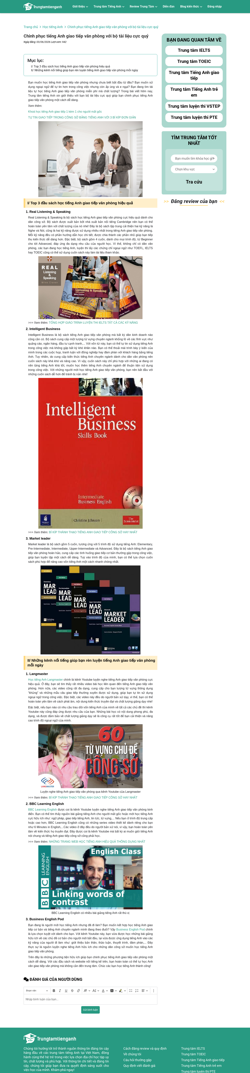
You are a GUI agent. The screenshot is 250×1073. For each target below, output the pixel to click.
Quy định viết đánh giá (139, 1066)
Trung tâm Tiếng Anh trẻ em (194, 92)
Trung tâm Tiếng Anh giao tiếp (194, 75)
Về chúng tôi (132, 1054)
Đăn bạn (194, 202)
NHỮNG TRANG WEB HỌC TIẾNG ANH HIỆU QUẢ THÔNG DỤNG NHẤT (97, 841)
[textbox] (90, 999)
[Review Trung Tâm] (143, 7)
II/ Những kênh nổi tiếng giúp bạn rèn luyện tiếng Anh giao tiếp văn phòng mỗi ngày (84, 70)
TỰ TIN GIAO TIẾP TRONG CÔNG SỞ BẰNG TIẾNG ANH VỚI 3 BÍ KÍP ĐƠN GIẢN (82, 117)
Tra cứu (194, 182)
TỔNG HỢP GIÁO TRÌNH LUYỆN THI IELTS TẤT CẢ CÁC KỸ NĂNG (93, 322)
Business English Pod (130, 929)
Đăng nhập (214, 6)
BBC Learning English (42, 809)
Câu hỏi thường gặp (137, 1060)
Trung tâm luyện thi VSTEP (194, 106)
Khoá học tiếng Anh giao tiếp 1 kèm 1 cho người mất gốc (65, 111)
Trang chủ (31, 27)
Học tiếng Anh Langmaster (45, 679)
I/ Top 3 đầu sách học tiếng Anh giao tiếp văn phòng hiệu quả (70, 66)
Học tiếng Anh (53, 27)
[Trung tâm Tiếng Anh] (109, 7)
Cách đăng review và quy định (145, 1048)
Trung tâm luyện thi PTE (194, 117)
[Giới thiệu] (80, 7)
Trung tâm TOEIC (194, 61)
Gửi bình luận (90, 1009)
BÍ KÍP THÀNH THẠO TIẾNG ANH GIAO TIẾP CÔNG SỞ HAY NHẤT (93, 532)
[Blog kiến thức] (191, 7)
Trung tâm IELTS (194, 50)
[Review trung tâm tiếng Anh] (43, 6)
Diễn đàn (168, 6)
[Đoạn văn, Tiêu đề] (37, 990)
